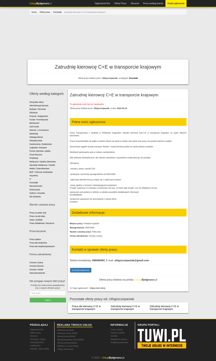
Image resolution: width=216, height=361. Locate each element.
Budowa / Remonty (37, 109)
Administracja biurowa (38, 105)
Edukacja (33, 112)
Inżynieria (33, 175)
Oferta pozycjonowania (67, 343)
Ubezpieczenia (35, 140)
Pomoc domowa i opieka (40, 151)
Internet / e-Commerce (39, 130)
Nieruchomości (35, 186)
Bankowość (34, 123)
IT (30, 179)
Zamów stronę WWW (66, 336)
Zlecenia (135, 3)
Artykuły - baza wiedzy (39, 349)
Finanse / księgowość (38, 116)
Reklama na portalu (65, 330)
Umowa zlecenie (36, 266)
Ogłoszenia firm (102, 3)
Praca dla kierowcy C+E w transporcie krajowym (86, 307)
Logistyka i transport (38, 147)
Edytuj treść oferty (97, 288)
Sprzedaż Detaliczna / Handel (42, 165)
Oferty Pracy (120, 3)
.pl (40, 3)
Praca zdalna (35, 239)
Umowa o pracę (36, 262)
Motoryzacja (34, 189)
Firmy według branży (153, 3)
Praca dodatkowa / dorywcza (41, 223)
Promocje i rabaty (37, 339)
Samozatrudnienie (37, 273)
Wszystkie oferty (36, 102)
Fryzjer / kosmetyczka (38, 119)
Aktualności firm (37, 342)
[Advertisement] (108, 38)
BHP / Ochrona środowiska (41, 172)
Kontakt (114, 336)
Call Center (34, 127)
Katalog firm (35, 345)
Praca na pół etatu (37, 216)
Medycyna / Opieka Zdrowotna (42, 162)
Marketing (33, 134)
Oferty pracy (35, 333)
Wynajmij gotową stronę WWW (70, 340)
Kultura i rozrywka (37, 193)
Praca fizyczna (35, 154)
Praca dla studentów (38, 243)
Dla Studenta (35, 197)
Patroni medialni (118, 333)
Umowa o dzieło (36, 269)
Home (34, 12)
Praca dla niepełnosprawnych (42, 246)
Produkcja (33, 158)
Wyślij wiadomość (81, 270)
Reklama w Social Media (67, 346)
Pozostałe (133, 78)
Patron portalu (117, 329)
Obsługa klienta (36, 137)
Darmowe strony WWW (67, 333)
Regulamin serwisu (119, 339)
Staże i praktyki (36, 220)
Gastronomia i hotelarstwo (40, 144)
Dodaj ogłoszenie (176, 3)
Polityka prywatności (119, 342)
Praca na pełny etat (37, 213)
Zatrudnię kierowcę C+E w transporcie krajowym (125, 307)
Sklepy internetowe (65, 349)
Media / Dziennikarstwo (39, 168)
